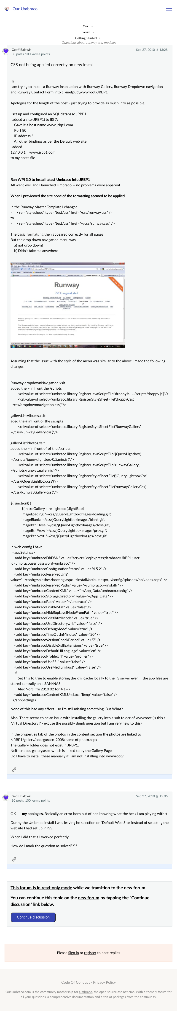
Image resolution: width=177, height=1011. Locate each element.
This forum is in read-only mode (41, 888)
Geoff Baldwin (22, 49)
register (90, 953)
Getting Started (86, 38)
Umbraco (85, 992)
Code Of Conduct (75, 982)
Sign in (73, 953)
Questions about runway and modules (88, 42)
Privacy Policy (104, 982)
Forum (86, 32)
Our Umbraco (25, 9)
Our (85, 26)
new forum (88, 898)
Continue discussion (33, 917)
